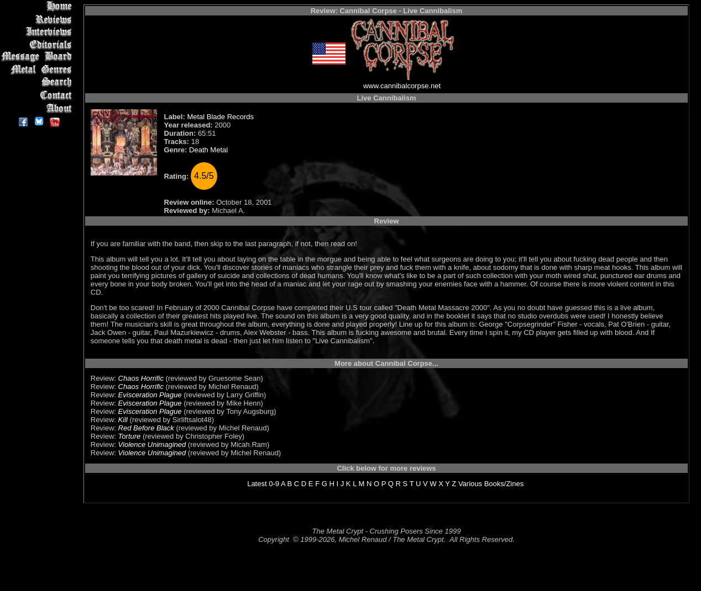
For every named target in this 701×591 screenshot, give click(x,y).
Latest (256, 484)
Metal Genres (38, 69)
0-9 (274, 484)
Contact (38, 95)
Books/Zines (504, 484)
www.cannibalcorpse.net (402, 86)
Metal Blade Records (220, 117)
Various (470, 484)
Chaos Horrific (141, 378)
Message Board (38, 57)
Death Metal (208, 150)
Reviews (38, 19)
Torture (129, 436)
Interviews (38, 31)
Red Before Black (146, 428)
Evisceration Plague (150, 395)
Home (38, 6)
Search (38, 82)
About (38, 108)
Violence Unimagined (152, 444)
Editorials (38, 44)
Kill (123, 420)
